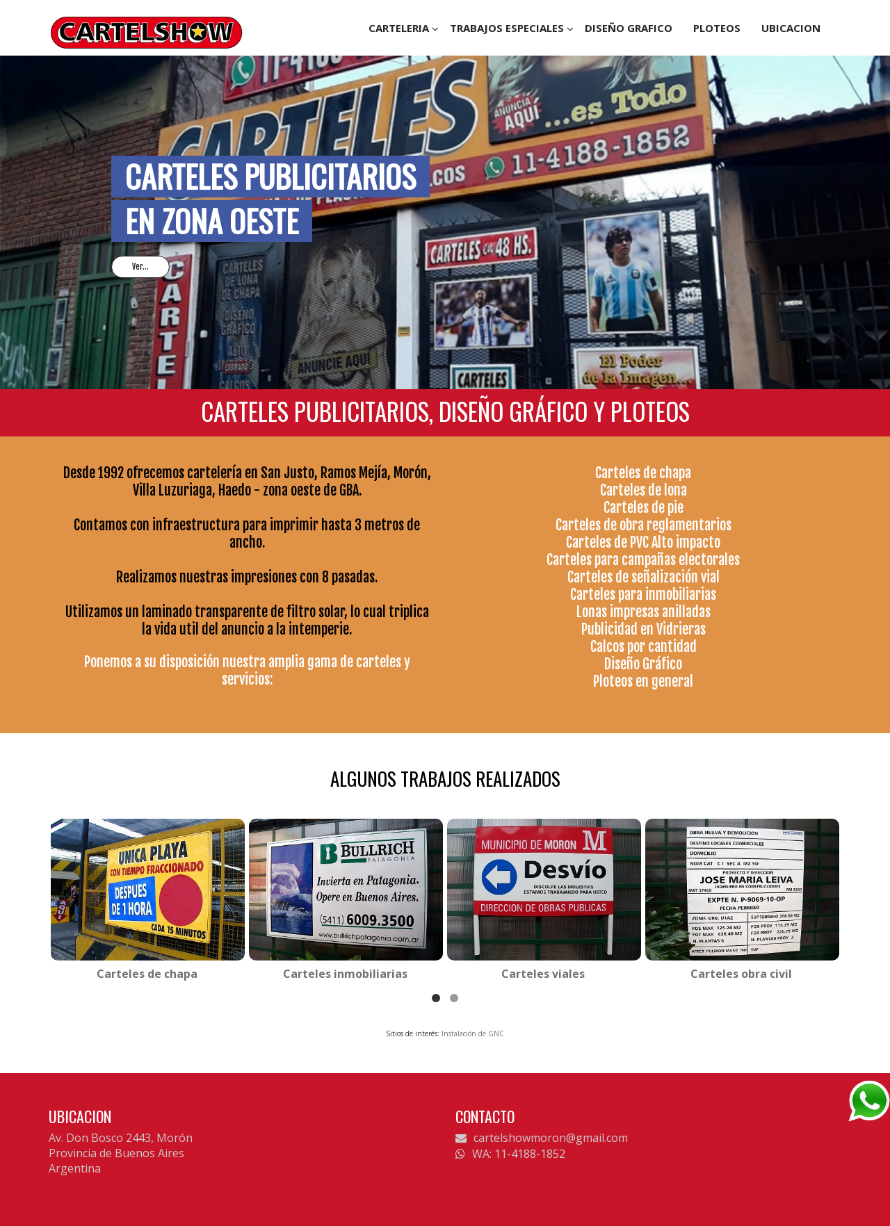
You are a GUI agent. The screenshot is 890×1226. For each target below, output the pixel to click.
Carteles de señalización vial (643, 577)
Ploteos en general (643, 681)
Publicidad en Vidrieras (643, 629)
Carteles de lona (643, 490)
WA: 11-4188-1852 (510, 1153)
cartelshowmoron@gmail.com (541, 1137)
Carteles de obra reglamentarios (643, 525)
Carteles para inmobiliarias (643, 594)
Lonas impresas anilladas (643, 612)
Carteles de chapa (643, 473)
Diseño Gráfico (643, 664)
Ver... (140, 267)
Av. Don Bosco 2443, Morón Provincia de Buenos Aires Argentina (121, 1153)
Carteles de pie (643, 507)
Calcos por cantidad (643, 646)
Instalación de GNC (473, 1033)
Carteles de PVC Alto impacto (643, 542)
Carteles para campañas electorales (643, 560)
